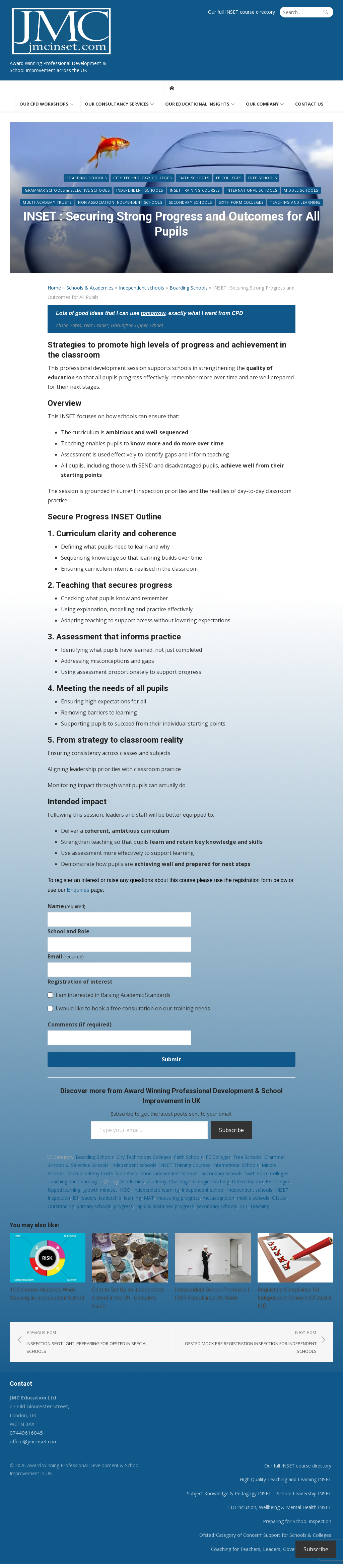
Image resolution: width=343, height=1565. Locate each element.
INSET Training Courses (121, 190)
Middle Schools (227, 190)
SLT (244, 1207)
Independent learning (156, 1190)
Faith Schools (148, 178)
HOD (125, 1190)
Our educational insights (197, 105)
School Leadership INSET (306, 1495)
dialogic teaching (211, 1182)
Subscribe (231, 1130)
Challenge (179, 1182)
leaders (88, 1198)
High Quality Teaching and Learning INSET (288, 1481)
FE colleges (278, 1182)
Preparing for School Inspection (299, 1522)
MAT (149, 1198)
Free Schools (216, 178)
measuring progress (178, 1198)
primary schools (94, 1207)
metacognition (218, 1198)
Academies (132, 1182)
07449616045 (24, 1434)
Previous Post (94, 1343)
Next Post (249, 1343)
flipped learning (64, 1190)
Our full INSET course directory (243, 12)
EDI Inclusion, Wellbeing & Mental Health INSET (282, 1508)
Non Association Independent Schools (93, 202)
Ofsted (279, 1198)
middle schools (253, 1198)
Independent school (203, 1190)
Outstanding (61, 1207)
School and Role (68, 932)
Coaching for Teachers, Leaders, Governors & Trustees (273, 1550)
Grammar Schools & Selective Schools (280, 178)
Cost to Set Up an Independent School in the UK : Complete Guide (127, 1299)
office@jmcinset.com (31, 1443)
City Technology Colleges (97, 178)
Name (66, 907)
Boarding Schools (40, 178)
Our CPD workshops (43, 105)
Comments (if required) (80, 1025)
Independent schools (66, 190)
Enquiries (78, 890)
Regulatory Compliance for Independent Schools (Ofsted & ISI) (296, 1299)
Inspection (59, 1198)
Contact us (309, 105)
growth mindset (100, 1190)
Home (54, 288)
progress (123, 1207)
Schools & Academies (90, 288)
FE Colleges (183, 178)
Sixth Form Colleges (213, 202)
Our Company (262, 105)
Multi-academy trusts (276, 190)
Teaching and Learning (268, 202)
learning (132, 1198)
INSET (281, 1190)
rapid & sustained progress (165, 1207)
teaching (260, 1207)
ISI (75, 1198)
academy (156, 1182)
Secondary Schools (162, 202)
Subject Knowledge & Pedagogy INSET (231, 1495)
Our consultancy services (117, 105)
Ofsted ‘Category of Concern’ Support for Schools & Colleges (268, 1536)
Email (66, 957)
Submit (171, 1060)
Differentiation (247, 1182)
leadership (110, 1198)
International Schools (178, 190)
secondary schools (217, 1207)
